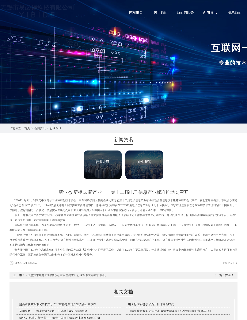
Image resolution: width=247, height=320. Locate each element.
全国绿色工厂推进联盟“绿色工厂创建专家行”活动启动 (53, 311)
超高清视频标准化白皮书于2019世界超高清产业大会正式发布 (57, 304)
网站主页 (136, 12)
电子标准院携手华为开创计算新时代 (151, 304)
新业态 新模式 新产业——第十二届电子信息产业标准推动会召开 (60, 317)
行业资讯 (55, 128)
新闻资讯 (210, 12)
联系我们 (234, 12)
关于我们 (160, 12)
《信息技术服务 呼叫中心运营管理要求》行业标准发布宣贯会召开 (66, 275)
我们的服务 (185, 12)
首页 (27, 128)
